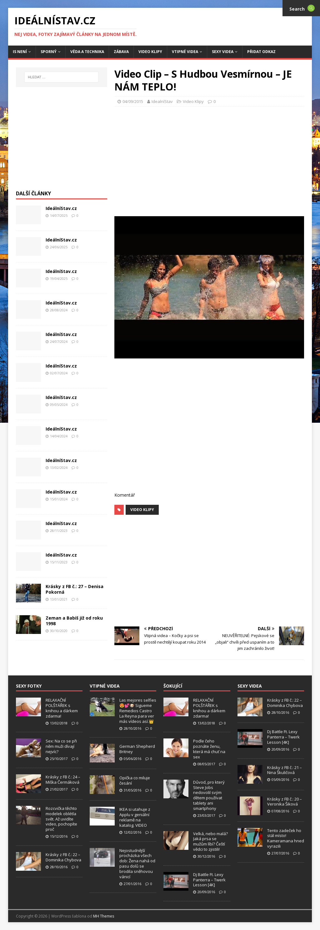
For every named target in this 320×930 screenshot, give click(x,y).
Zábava (121, 51)
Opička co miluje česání (134, 780)
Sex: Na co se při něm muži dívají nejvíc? (61, 746)
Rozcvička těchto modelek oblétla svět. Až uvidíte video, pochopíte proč (61, 819)
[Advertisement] (217, 159)
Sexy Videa (222, 51)
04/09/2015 (132, 101)
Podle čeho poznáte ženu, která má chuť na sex (209, 749)
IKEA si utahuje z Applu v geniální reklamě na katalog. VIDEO (134, 817)
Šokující (172, 686)
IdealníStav (162, 101)
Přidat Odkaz (261, 51)
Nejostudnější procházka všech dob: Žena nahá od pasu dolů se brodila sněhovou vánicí (137, 863)
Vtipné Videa (185, 51)
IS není (20, 51)
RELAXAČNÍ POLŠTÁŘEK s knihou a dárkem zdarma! (62, 708)
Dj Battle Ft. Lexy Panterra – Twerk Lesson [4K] (209, 880)
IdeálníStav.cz (61, 208)
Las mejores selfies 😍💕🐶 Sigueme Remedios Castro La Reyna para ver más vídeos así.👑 (137, 710)
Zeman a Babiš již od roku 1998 (74, 620)
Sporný (49, 51)
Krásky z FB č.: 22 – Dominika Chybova (63, 857)
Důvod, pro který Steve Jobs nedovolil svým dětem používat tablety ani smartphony (209, 795)
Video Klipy (150, 51)
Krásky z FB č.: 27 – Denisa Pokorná (74, 589)
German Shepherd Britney (137, 748)
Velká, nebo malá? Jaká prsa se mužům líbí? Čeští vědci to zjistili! (210, 841)
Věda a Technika (87, 51)
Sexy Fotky (29, 686)
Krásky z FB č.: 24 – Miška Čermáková (63, 779)
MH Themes (103, 916)
